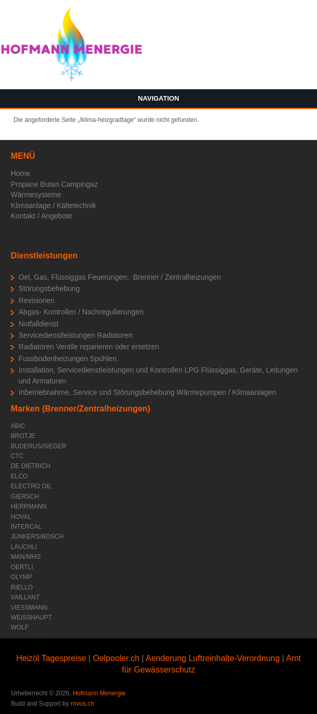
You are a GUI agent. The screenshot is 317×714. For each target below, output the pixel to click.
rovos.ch (82, 703)
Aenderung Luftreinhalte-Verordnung (213, 658)
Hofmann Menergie (99, 693)
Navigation (158, 98)
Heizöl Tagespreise (51, 658)
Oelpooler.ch (116, 658)
